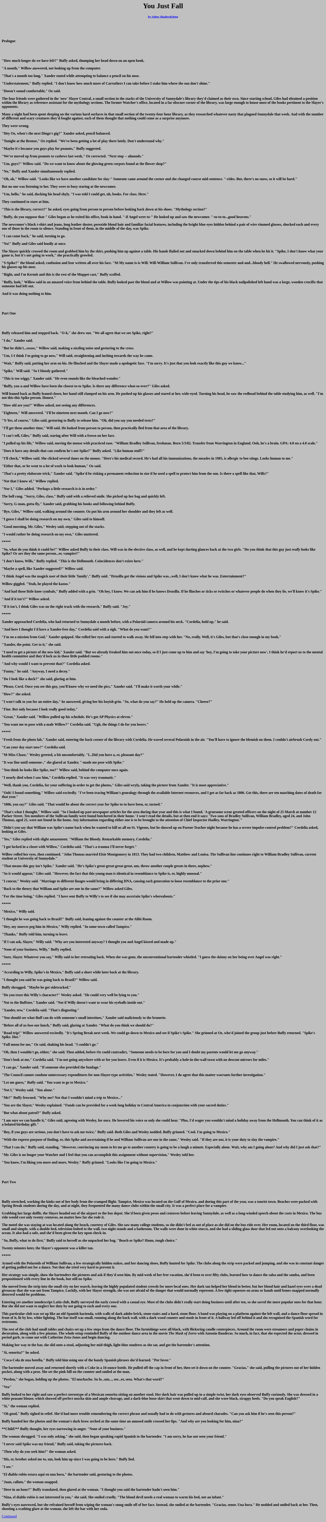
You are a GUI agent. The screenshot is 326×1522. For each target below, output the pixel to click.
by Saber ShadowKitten (163, 16)
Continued (9, 1516)
